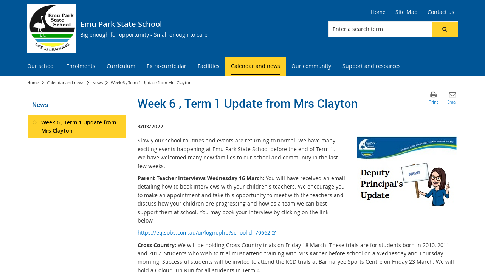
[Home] (378, 12)
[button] (444, 29)
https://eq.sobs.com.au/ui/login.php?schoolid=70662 (207, 232)
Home (33, 82)
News (97, 82)
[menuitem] (41, 66)
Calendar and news (65, 82)
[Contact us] (441, 12)
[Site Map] (406, 12)
